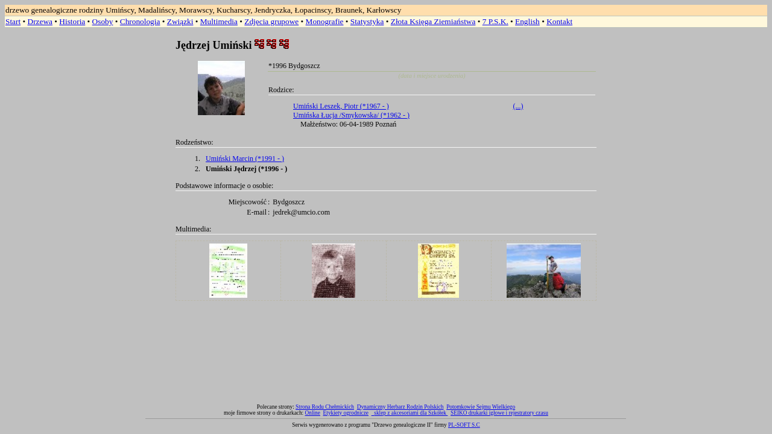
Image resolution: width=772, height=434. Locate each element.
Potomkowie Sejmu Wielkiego (480, 407)
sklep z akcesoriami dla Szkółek (411, 413)
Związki (180, 21)
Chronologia (140, 21)
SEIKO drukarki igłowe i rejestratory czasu (499, 413)
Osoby (102, 21)
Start (13, 21)
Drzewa (40, 21)
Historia (72, 21)
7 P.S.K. (495, 21)
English (527, 21)
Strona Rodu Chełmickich (325, 407)
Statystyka (367, 21)
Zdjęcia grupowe (271, 21)
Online (312, 413)
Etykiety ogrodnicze (346, 413)
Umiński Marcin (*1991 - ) (245, 158)
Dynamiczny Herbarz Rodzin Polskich (400, 407)
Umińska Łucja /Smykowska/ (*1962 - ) (351, 115)
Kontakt (559, 21)
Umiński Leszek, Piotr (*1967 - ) (341, 106)
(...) (518, 106)
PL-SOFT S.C (464, 425)
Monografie (325, 21)
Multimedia (219, 21)
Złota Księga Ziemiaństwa (433, 21)
